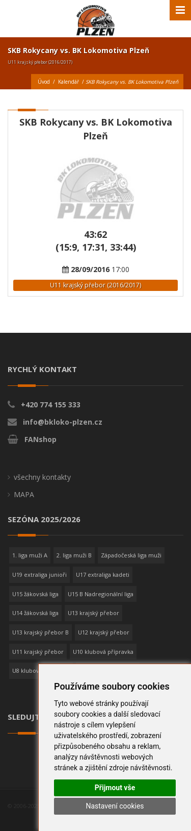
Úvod (44, 81)
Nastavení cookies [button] (115, 806)
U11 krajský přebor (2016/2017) (95, 285)
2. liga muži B (74, 555)
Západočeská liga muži (131, 555)
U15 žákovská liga (35, 594)
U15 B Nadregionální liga (100, 594)
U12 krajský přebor (103, 632)
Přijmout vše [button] (115, 788)
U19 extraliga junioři (39, 574)
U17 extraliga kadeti (102, 574)
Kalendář (68, 81)
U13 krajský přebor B (40, 632)
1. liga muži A (29, 555)
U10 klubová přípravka (103, 651)
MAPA (24, 494)
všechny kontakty (42, 477)
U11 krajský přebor (38, 651)
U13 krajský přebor (93, 613)
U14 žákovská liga (35, 613)
